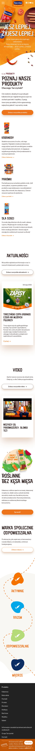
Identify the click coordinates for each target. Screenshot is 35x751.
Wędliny (4, 717)
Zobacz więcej (17, 550)
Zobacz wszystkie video (17, 386)
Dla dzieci (5, 706)
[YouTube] (30, 2)
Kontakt (4, 737)
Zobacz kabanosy (8, 157)
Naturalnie (5, 695)
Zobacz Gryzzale (8, 235)
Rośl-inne (5, 713)
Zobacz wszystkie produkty (17, 112)
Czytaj (7, 341)
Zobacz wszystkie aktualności (17, 272)
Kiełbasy (5, 710)
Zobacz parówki (7, 196)
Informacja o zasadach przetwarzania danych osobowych (17, 728)
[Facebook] (26, 2)
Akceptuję (28, 742)
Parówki (4, 699)
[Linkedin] (32, 2)
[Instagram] (28, 2)
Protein (4, 702)
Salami (4, 720)
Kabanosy (5, 692)
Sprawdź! (17, 512)
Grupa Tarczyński (7, 733)
